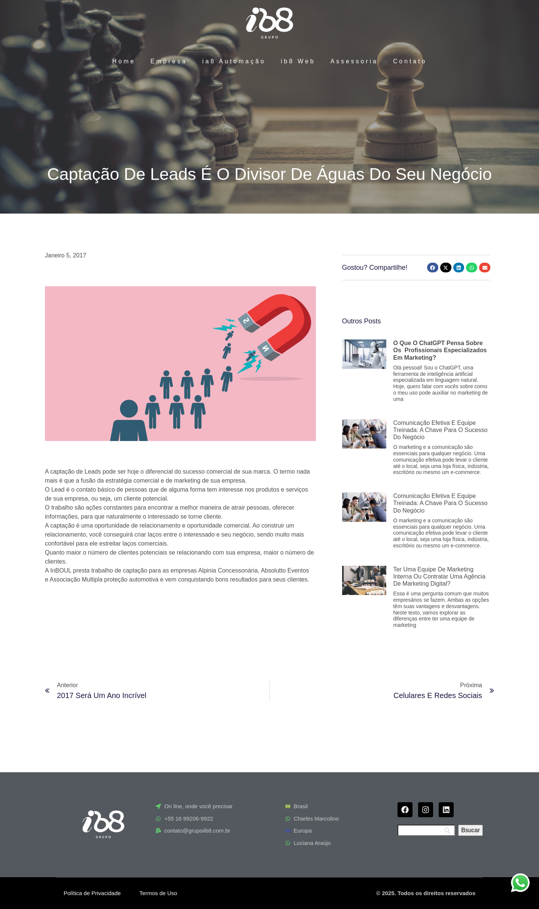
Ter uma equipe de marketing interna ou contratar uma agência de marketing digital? (439, 576)
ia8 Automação (234, 61)
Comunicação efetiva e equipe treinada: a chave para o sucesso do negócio (440, 430)
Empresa (168, 61)
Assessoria (354, 61)
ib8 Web (298, 61)
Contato (410, 61)
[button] (432, 267)
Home (123, 61)
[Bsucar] (470, 830)
